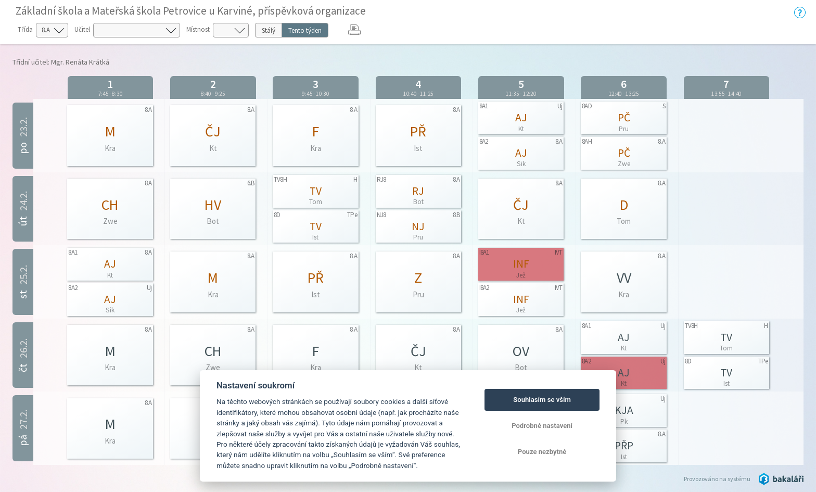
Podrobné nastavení (542, 426)
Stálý (268, 30)
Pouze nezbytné (542, 452)
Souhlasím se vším (542, 399)
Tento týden (305, 30)
